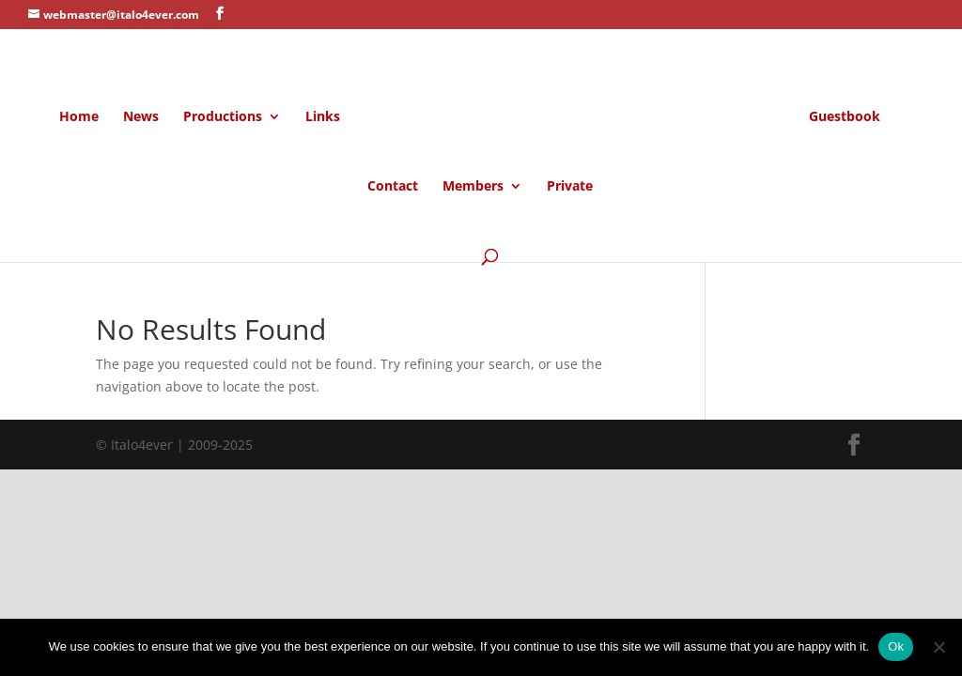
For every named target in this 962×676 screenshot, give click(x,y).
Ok (896, 646)
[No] (938, 647)
